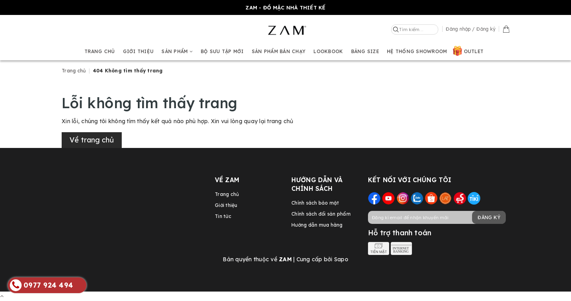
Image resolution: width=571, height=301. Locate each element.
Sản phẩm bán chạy (279, 51)
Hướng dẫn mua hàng (317, 225)
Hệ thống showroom (417, 51)
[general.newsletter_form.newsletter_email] (436, 217)
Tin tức (223, 216)
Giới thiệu (138, 51)
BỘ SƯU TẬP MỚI (222, 51)
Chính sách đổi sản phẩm (321, 214)
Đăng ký (489, 217)
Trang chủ (99, 51)
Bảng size (365, 51)
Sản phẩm (177, 51)
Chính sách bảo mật (315, 203)
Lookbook (328, 51)
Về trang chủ (92, 139)
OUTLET (474, 51)
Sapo (341, 259)
